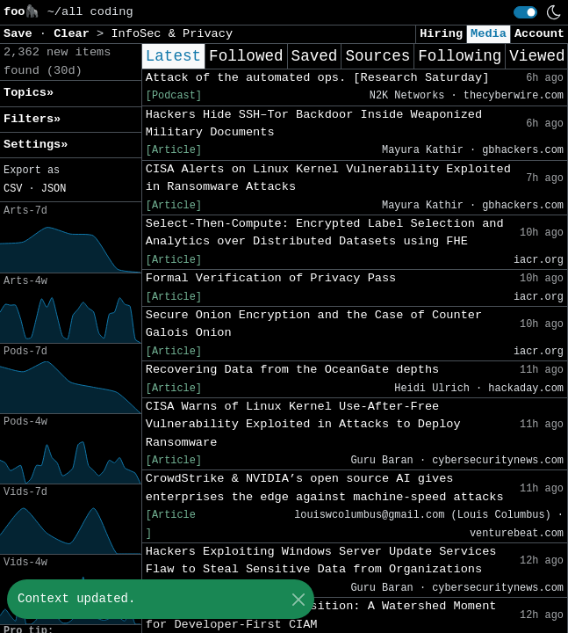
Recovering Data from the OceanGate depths (292, 369)
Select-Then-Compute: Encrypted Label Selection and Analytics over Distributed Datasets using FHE (325, 232)
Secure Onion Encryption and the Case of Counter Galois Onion (314, 324)
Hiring (441, 33)
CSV (13, 189)
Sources (377, 56)
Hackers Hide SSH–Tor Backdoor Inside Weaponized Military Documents (314, 123)
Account (539, 33)
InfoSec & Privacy (172, 33)
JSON (54, 189)
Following (459, 56)
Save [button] (22, 33)
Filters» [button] (32, 119)
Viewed (536, 56)
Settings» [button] (36, 144)
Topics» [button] (29, 92)
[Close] (298, 599)
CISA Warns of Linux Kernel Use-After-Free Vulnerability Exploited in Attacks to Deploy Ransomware (303, 424)
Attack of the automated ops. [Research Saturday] (318, 77)
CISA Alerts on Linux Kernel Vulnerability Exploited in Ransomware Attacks (328, 178)
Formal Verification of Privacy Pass (271, 278)
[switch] (525, 12)
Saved (314, 56)
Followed (246, 56)
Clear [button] (75, 33)
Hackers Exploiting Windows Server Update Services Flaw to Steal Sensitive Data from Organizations (321, 560)
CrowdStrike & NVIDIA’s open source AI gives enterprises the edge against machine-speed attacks (325, 487)
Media (489, 33)
